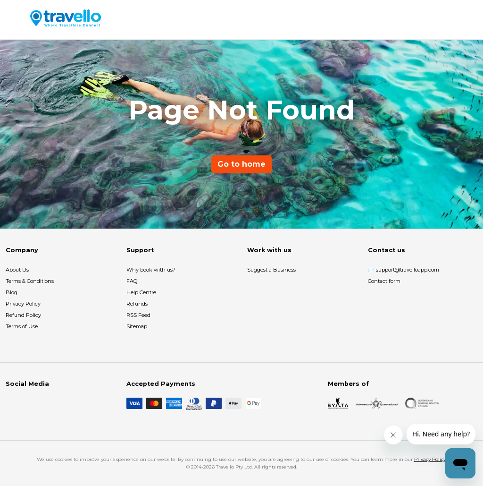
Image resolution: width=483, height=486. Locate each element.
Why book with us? (150, 269)
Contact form (384, 281)
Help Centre (141, 292)
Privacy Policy (23, 303)
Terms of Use (22, 326)
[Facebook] (11, 403)
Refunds (137, 303)
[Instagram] (26, 403)
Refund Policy (23, 315)
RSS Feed (138, 315)
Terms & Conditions (30, 281)
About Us (17, 269)
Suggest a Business (271, 269)
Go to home (241, 164)
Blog (11, 292)
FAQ (131, 281)
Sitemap (136, 326)
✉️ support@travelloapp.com (403, 269)
